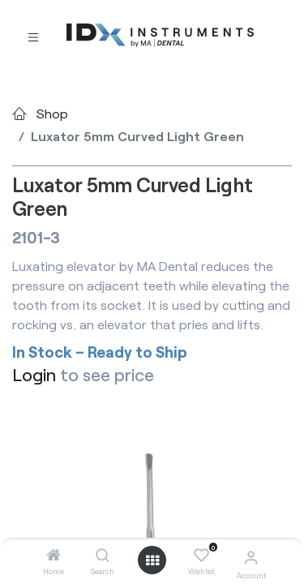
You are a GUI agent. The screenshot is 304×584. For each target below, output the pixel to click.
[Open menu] (152, 560)
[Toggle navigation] (33, 36)
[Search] (102, 555)
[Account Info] (251, 557)
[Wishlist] (201, 555)
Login (34, 374)
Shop (52, 113)
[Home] (53, 555)
